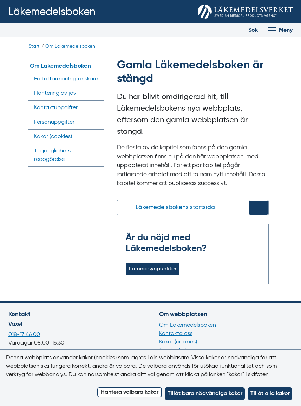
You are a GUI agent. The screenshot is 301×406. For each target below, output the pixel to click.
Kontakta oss (175, 333)
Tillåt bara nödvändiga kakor (205, 394)
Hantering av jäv (55, 93)
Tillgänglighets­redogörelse (53, 155)
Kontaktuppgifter (56, 108)
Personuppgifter (54, 122)
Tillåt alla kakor (270, 394)
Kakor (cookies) (178, 342)
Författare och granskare (66, 79)
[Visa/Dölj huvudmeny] (279, 30)
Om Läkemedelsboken (70, 46)
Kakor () (53, 136)
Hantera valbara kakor (129, 392)
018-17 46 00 (24, 335)
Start (33, 46)
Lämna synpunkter (152, 269)
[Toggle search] (248, 30)
